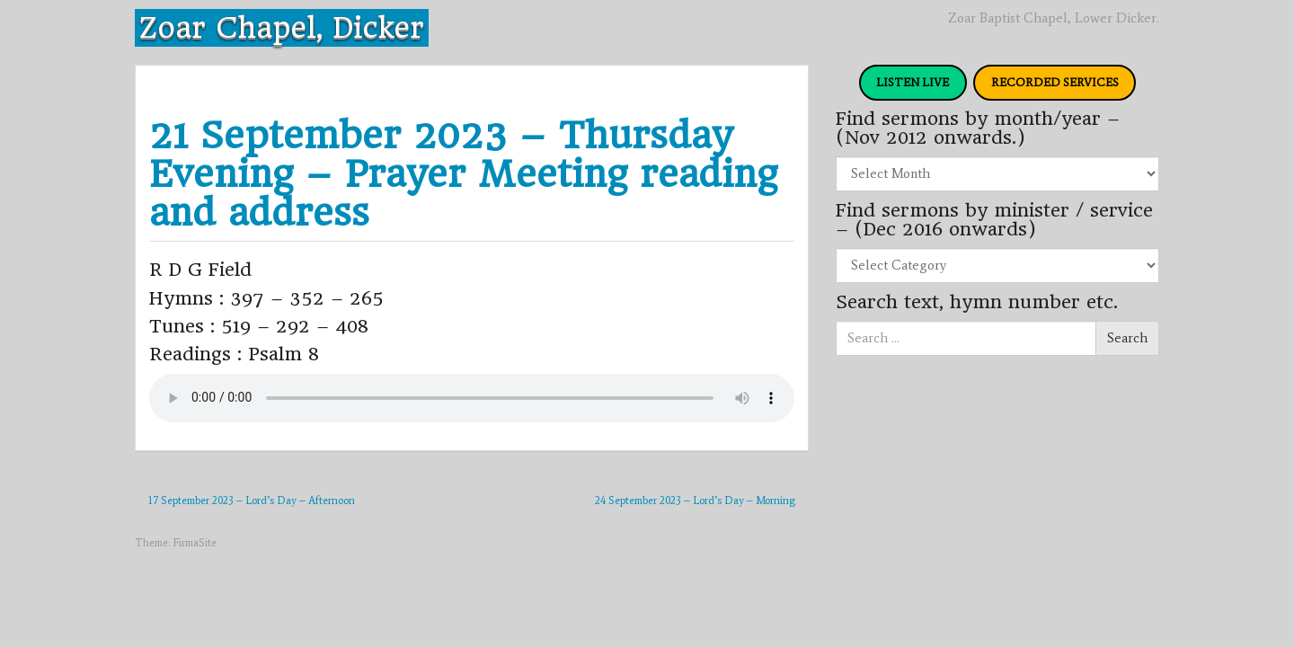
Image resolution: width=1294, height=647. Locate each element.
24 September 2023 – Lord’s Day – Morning (695, 500)
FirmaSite (195, 542)
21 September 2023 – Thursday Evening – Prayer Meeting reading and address (463, 174)
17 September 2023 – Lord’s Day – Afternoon (251, 500)
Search (1127, 338)
